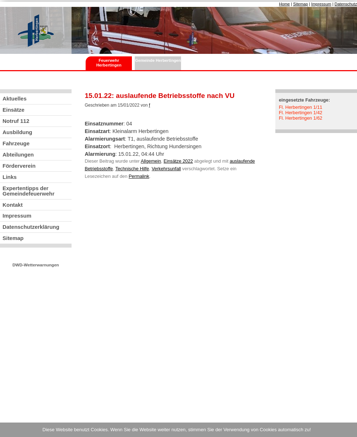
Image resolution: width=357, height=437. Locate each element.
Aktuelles (15, 98)
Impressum (321, 4)
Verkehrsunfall (166, 168)
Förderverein (19, 166)
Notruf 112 (16, 121)
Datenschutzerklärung (31, 227)
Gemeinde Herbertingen (158, 60)
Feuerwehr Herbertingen (108, 62)
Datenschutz (346, 4)
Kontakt (13, 205)
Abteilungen (18, 154)
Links (10, 177)
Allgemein (151, 161)
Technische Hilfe (132, 168)
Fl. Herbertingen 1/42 (300, 112)
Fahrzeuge (16, 143)
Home (284, 4)
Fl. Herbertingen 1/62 (300, 118)
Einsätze (14, 110)
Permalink (139, 176)
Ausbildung (17, 132)
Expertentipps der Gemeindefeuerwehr (29, 191)
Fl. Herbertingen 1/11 (300, 107)
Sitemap (300, 4)
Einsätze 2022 (178, 161)
